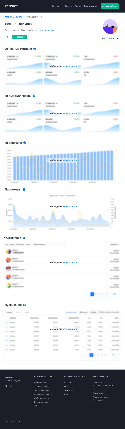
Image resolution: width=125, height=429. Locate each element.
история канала (47, 30)
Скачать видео (41, 402)
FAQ (94, 389)
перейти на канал (110, 38)
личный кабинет (109, 6)
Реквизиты (98, 393)
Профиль (67, 382)
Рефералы (68, 390)
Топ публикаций (41, 390)
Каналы (68, 6)
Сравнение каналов (43, 394)
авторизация (70, 66)
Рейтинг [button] (56, 6)
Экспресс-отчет (41, 386)
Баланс (66, 386)
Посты (78, 6)
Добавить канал (41, 398)
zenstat (11, 6)
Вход (65, 394)
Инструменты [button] (90, 6)
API (35, 406)
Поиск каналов (41, 382)
